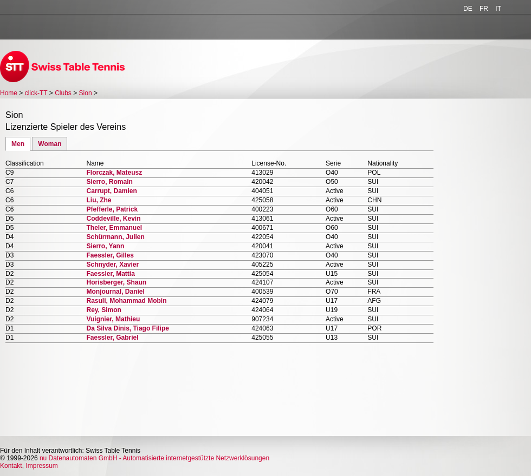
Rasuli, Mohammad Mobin (126, 301)
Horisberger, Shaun (116, 282)
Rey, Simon (103, 310)
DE (467, 8)
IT (498, 8)
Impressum (41, 466)
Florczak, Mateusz (114, 172)
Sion (85, 93)
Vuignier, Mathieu (113, 319)
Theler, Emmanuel (114, 228)
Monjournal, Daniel (115, 291)
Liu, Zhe (98, 200)
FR (484, 8)
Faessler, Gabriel (112, 337)
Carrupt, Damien (111, 191)
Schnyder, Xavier (112, 264)
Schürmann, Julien (115, 237)
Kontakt (11, 466)
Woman (49, 144)
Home (8, 93)
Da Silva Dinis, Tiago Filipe (127, 328)
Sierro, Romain (109, 182)
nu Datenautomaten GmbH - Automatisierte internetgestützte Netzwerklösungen (154, 458)
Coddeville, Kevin (113, 218)
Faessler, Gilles (109, 255)
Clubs (63, 93)
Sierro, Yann (105, 246)
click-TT (36, 93)
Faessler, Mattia (110, 273)
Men (17, 144)
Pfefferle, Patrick (112, 209)
